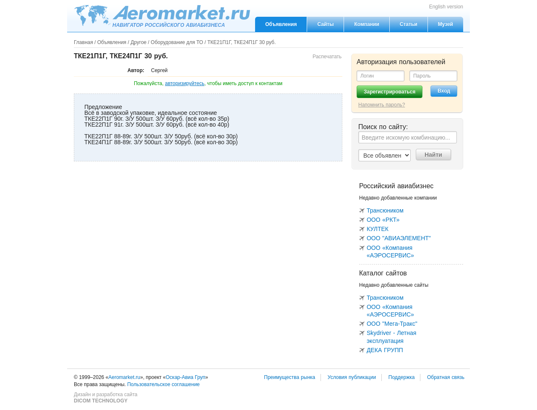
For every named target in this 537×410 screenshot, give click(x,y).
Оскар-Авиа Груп (185, 377)
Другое (138, 42)
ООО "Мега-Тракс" (392, 323)
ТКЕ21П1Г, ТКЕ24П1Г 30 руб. (241, 42)
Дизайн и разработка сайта (105, 398)
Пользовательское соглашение (163, 384)
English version (446, 6)
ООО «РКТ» (383, 219)
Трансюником (385, 210)
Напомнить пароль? (381, 104)
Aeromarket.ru (162, 15)
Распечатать (327, 56)
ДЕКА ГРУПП (385, 350)
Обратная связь (445, 377)
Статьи (408, 24)
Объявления (281, 24)
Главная (83, 42)
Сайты (325, 24)
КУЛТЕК (377, 229)
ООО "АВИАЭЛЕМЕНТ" (399, 238)
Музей (445, 24)
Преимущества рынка (289, 377)
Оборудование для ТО (177, 42)
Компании (366, 24)
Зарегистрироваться (389, 92)
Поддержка (401, 377)
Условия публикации (352, 377)
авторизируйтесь (184, 83)
